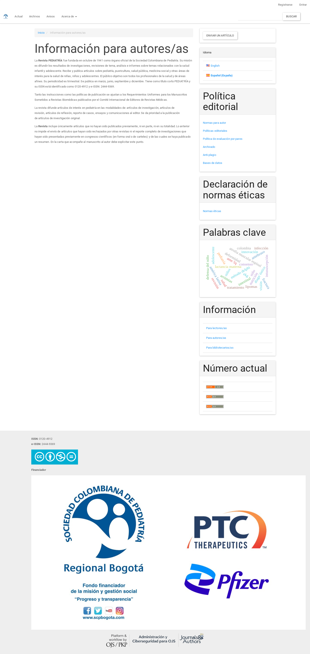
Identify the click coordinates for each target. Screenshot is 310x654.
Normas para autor (214, 122)
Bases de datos (212, 163)
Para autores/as (216, 337)
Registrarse (285, 4)
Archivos (34, 16)
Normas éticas (212, 211)
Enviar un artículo (220, 35)
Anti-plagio (209, 154)
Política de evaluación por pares (222, 138)
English (215, 65)
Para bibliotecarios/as (220, 347)
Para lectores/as (216, 328)
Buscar (291, 16)
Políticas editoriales (215, 130)
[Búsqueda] (260, 16)
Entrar (303, 4)
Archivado (209, 146)
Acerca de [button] (69, 16)
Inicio (41, 32)
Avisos (50, 16)
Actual (19, 16)
